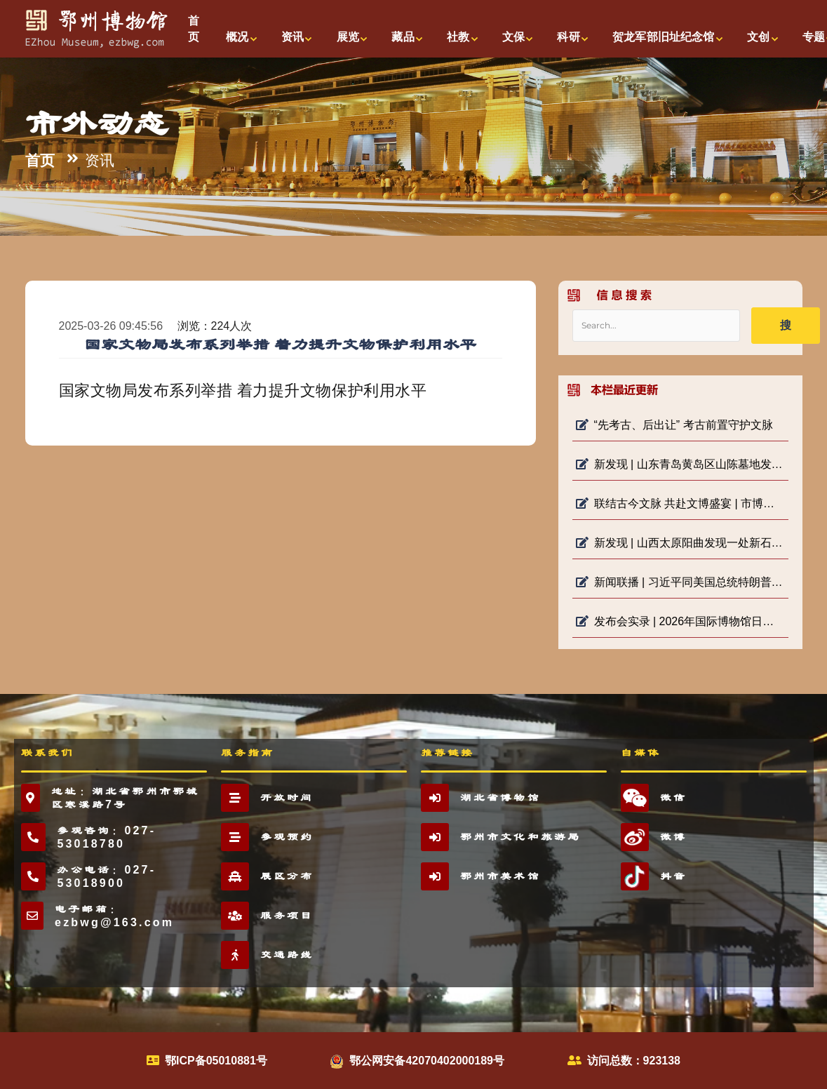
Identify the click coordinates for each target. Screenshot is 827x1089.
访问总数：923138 (633, 1061)
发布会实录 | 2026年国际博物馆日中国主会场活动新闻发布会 (680, 621)
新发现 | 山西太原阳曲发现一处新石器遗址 (680, 543)
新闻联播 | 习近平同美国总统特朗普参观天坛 (680, 582)
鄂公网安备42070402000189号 (426, 1061)
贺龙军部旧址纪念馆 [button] (663, 37)
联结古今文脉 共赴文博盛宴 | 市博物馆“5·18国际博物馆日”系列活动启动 (680, 503)
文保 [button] (513, 37)
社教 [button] (458, 37)
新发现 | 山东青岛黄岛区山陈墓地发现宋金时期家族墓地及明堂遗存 (680, 464)
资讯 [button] (292, 37)
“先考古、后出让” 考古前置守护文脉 (674, 425)
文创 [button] (758, 37)
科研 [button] (568, 37)
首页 (40, 160)
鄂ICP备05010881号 (216, 1061)
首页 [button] (193, 29)
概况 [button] (237, 37)
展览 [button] (348, 37)
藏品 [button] (402, 37)
